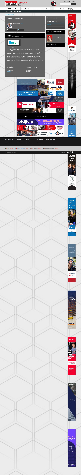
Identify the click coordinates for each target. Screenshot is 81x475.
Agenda (42, 8)
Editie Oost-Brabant (8, 141)
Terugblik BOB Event (19, 141)
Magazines (17, 8)
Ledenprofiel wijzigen (29, 144)
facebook (68, 152)
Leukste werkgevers (35, 8)
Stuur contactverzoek (11, 29)
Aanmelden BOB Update (50, 140)
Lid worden (28, 141)
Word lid (62, 8)
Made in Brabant (25, 8)
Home (6, 8)
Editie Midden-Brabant (9, 140)
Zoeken (73, 3)
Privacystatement (39, 144)
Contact (37, 141)
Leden (52, 8)
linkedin (73, 152)
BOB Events (10, 8)
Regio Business (16, 3)
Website (9, 71)
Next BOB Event (18, 140)
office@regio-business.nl (55, 45)
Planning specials (8, 144)
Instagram (70, 152)
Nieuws (47, 8)
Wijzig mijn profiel (67, 1)
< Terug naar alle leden (9, 14)
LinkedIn (20, 29)
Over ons (57, 8)
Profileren (73, 1)
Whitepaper (18, 144)
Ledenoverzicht (28, 140)
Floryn (22, 23)
